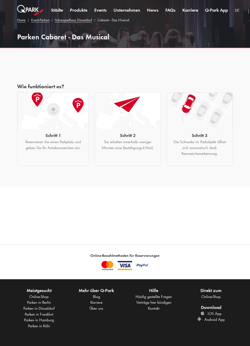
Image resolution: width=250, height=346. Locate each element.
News (152, 10)
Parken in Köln (39, 325)
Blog (96, 296)
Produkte (78, 10)
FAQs (170, 10)
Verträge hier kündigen (153, 302)
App (216, 10)
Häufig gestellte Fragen (154, 296)
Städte (57, 10)
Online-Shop (39, 296)
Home (21, 20)
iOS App (211, 313)
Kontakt (153, 308)
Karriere (190, 10)
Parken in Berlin (39, 302)
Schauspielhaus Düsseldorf (73, 20)
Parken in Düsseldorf (39, 308)
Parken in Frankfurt (39, 314)
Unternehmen (127, 10)
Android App (211, 319)
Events (100, 10)
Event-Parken (40, 20)
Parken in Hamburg (39, 319)
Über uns (96, 308)
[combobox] (240, 10)
